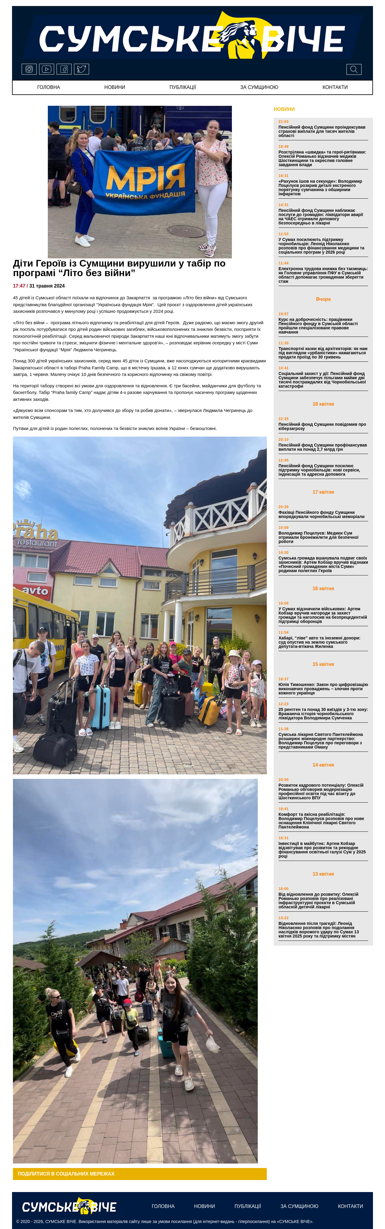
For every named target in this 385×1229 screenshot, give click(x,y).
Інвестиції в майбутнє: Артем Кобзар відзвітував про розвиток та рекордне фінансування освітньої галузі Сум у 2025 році (322, 849)
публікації (183, 87)
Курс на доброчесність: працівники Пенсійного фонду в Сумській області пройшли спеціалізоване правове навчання (318, 325)
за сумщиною (259, 87)
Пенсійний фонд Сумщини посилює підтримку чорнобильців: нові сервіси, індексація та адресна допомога (319, 470)
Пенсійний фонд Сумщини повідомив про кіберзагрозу (322, 426)
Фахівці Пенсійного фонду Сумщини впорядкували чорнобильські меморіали (322, 514)
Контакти (335, 87)
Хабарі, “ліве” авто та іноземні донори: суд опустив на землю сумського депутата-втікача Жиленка (319, 642)
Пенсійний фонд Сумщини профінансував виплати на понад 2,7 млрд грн (323, 447)
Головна (48, 87)
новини (114, 87)
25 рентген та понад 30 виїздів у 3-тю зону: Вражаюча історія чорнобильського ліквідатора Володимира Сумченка (323, 713)
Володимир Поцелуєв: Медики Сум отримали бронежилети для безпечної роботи (319, 537)
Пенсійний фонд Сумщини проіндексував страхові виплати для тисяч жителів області (322, 131)
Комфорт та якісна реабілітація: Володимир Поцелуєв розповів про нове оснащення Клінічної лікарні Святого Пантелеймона (321, 820)
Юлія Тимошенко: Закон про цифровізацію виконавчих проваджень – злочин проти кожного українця (323, 688)
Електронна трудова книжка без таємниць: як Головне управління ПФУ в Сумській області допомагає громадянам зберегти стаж (323, 275)
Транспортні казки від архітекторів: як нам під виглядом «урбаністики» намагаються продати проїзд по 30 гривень (323, 352)
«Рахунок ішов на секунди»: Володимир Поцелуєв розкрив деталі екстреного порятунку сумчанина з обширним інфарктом (320, 187)
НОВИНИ (284, 109)
